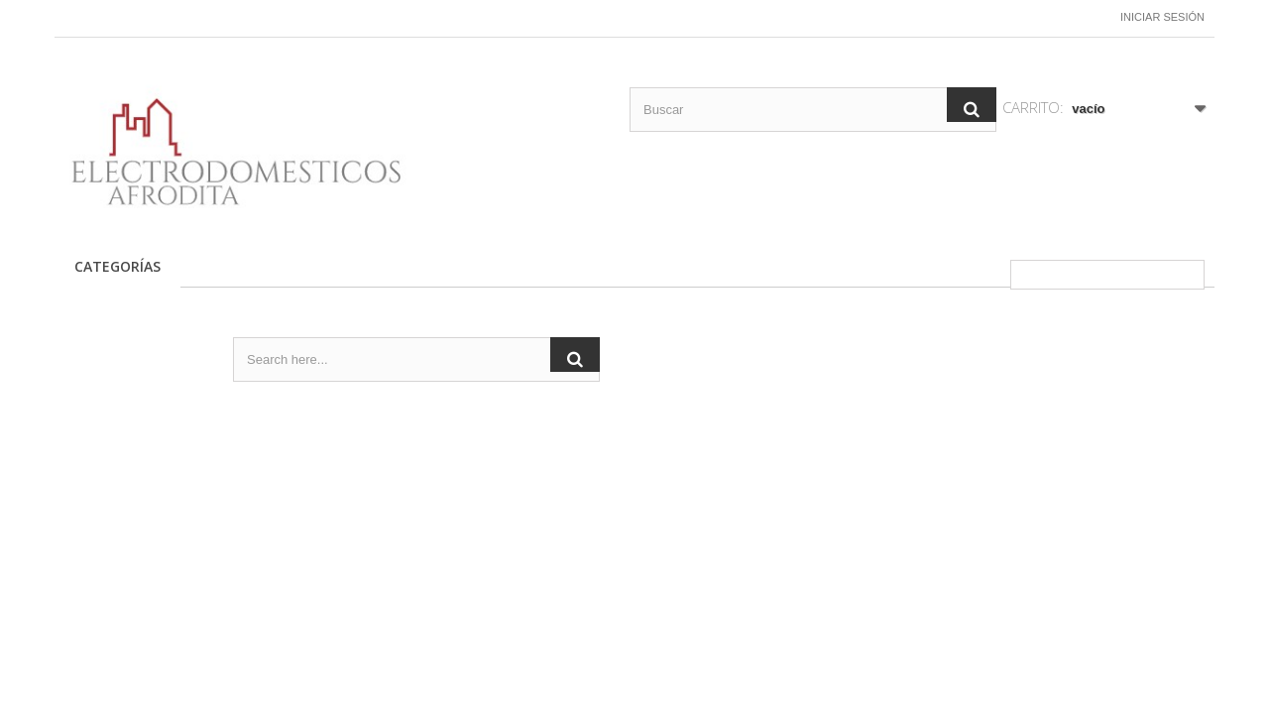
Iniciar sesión (1162, 17)
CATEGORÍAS (117, 266)
